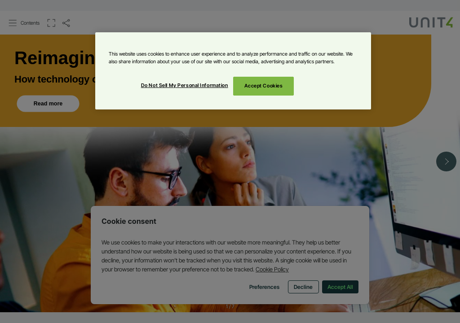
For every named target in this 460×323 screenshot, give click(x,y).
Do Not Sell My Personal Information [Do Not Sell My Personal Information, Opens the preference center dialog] (184, 85)
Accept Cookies (263, 86)
